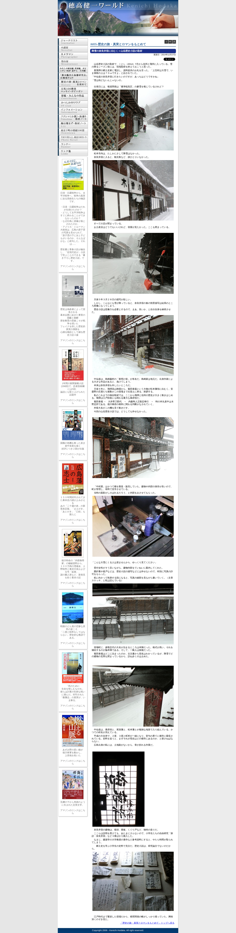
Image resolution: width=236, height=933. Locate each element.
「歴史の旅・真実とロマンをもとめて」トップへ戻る (147, 923)
